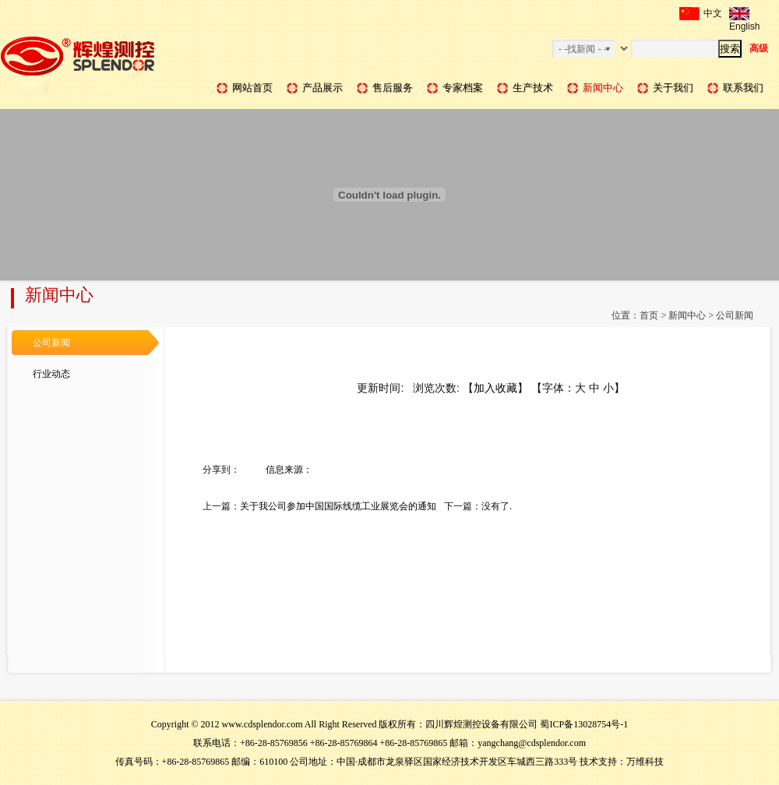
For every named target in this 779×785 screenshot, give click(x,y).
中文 (700, 13)
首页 (649, 315)
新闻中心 (687, 315)
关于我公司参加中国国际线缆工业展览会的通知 (338, 506)
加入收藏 (495, 388)
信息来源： (289, 469)
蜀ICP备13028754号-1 (584, 724)
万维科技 (645, 761)
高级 (758, 48)
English (744, 13)
